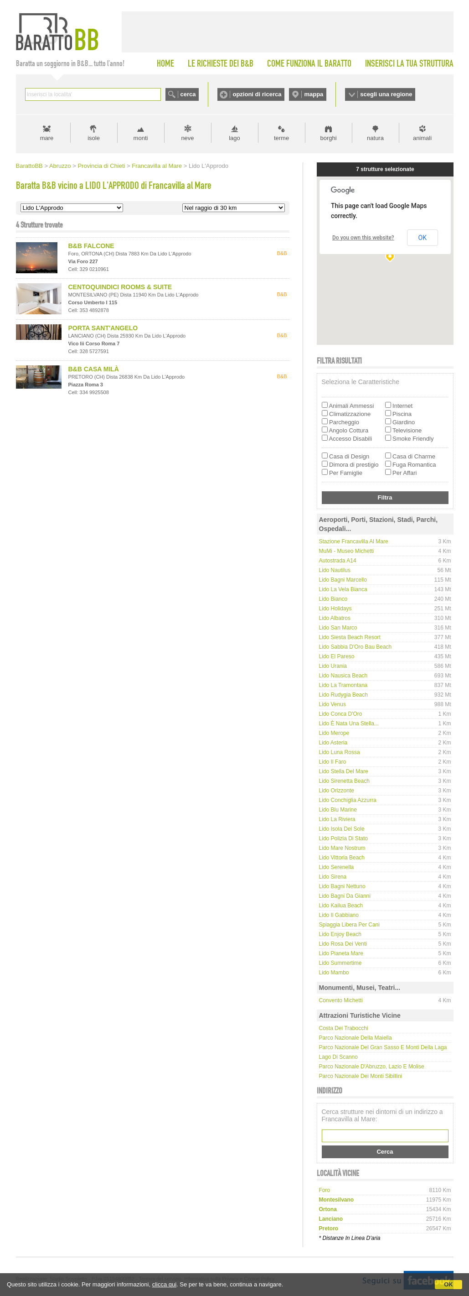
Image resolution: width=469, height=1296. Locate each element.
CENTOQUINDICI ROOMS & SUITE (120, 287)
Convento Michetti (341, 1000)
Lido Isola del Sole (342, 829)
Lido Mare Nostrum (342, 848)
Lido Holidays (335, 608)
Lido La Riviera (337, 819)
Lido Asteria (333, 742)
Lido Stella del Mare (343, 771)
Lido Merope (334, 733)
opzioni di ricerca (256, 94)
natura (375, 138)
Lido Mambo (334, 972)
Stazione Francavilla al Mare (353, 541)
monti (141, 138)
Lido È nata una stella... (349, 723)
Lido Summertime (340, 963)
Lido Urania (333, 666)
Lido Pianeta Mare (341, 953)
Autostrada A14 (337, 560)
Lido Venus (332, 704)
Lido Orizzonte (336, 790)
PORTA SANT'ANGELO (103, 328)
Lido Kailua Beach (341, 905)
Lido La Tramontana (343, 685)
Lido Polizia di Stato (343, 838)
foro (324, 1190)
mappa (313, 94)
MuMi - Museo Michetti (346, 551)
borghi (328, 138)
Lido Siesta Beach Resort (350, 637)
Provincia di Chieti (101, 165)
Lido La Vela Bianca (343, 589)
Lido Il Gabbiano (339, 915)
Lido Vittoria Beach (342, 857)
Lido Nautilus (334, 570)
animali (422, 138)
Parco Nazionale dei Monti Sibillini (360, 1076)
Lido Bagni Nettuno (342, 886)
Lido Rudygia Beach (343, 695)
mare (47, 138)
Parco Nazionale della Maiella (355, 1038)
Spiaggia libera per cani (349, 924)
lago (234, 138)
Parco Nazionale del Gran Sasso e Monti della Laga (383, 1047)
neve (187, 138)
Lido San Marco (338, 628)
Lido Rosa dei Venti (343, 944)
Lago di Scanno (338, 1057)
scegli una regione (386, 94)
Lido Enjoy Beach (340, 934)
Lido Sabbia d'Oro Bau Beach (355, 647)
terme (281, 138)
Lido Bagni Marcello (343, 580)
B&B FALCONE (91, 246)
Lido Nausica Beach (343, 675)
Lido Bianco (333, 599)
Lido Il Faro (332, 762)
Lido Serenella (336, 867)
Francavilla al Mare (157, 165)
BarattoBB (29, 165)
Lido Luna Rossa (339, 752)
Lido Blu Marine (338, 810)
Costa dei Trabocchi (343, 1028)
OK (448, 1284)
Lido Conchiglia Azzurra (347, 800)
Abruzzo (60, 165)
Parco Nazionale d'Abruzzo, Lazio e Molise (371, 1066)
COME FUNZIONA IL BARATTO (309, 63)
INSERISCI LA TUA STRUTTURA (409, 63)
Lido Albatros (334, 618)
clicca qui (164, 1284)
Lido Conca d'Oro (340, 714)
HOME (165, 63)
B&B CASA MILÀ (93, 369)
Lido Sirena (333, 877)
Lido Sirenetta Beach (344, 781)
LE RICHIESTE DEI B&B (220, 63)
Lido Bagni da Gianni (345, 896)
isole (94, 138)
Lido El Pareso (337, 656)
